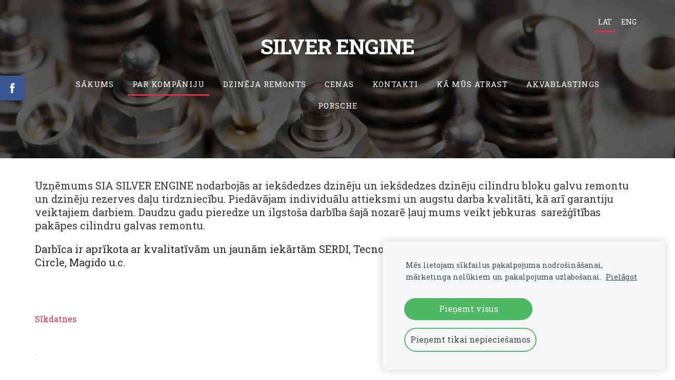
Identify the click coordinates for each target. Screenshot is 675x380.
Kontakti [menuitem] (395, 84)
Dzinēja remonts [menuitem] (264, 84)
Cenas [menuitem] (339, 84)
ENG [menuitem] (629, 22)
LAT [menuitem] (605, 22)
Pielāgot (621, 277)
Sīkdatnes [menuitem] (55, 318)
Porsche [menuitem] (338, 105)
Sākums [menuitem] (95, 84)
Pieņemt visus (468, 308)
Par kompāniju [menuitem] (168, 84)
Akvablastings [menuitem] (563, 84)
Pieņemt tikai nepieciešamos (470, 339)
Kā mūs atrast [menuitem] (472, 84)
